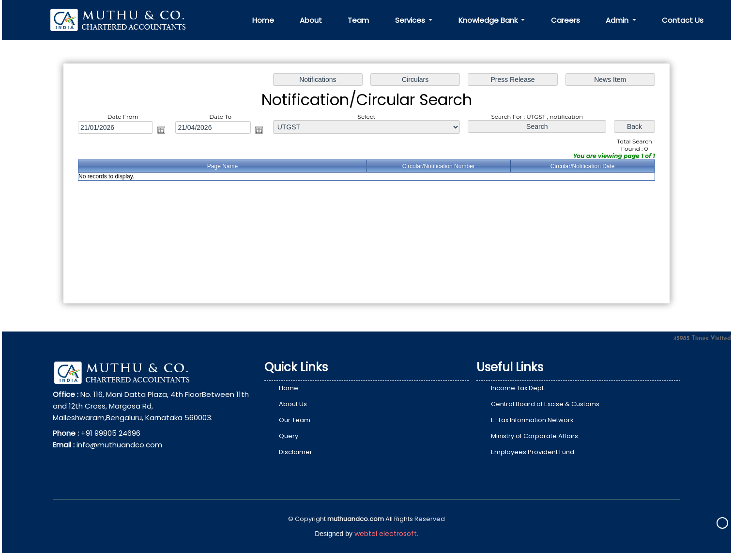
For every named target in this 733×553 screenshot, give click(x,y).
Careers (565, 20)
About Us (293, 404)
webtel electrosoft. (386, 533)
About (311, 20)
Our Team (294, 420)
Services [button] (411, 20)
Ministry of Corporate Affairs (534, 436)
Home (263, 20)
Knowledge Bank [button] (488, 20)
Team (358, 20)
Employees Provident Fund (532, 452)
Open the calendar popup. (164, 131)
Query (288, 436)
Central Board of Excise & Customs (545, 404)
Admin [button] (618, 20)
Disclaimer (295, 452)
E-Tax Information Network (532, 420)
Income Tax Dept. (518, 388)
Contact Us (682, 20)
